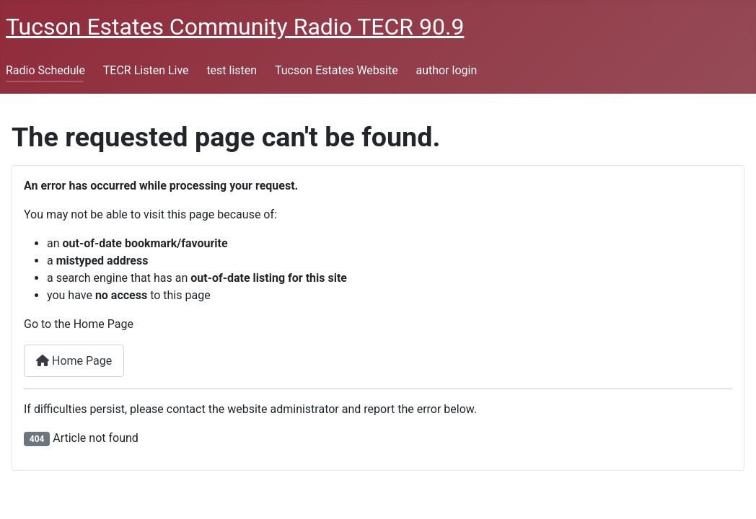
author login (446, 70)
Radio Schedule (45, 70)
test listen (231, 70)
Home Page (74, 361)
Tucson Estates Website (336, 70)
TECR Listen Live (146, 70)
